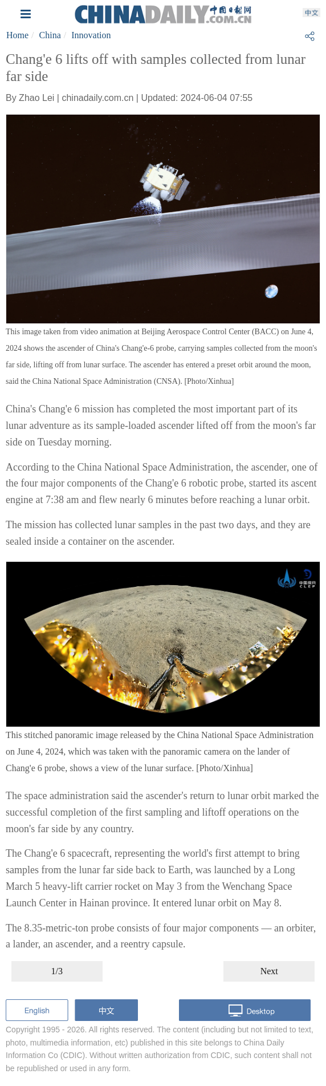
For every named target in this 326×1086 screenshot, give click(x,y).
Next (269, 971)
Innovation (91, 35)
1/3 (57, 971)
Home (17, 35)
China (50, 35)
